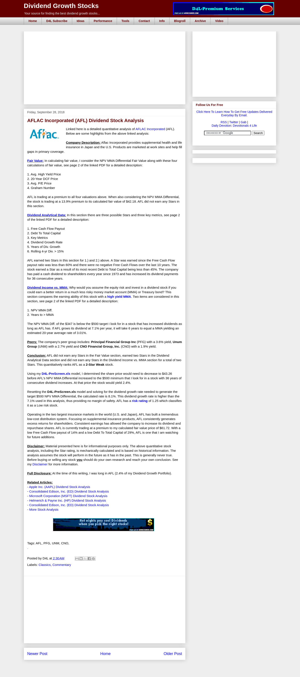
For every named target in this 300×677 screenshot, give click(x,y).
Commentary (62, 565)
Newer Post (37, 654)
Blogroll (179, 21)
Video (219, 21)
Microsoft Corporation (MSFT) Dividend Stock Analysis (68, 496)
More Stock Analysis (43, 509)
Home (33, 21)
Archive (200, 21)
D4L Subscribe (56, 21)
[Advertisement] (106, 36)
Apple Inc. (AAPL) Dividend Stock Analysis (59, 487)
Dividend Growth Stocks (61, 5)
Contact (144, 21)
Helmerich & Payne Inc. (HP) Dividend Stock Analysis (67, 500)
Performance (103, 21)
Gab (243, 122)
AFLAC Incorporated (150, 129)
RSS (224, 122)
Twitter (233, 122)
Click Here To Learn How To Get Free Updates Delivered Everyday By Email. (234, 113)
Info (162, 21)
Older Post (173, 654)
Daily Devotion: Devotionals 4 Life (234, 125)
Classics (45, 565)
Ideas (81, 21)
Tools (125, 21)
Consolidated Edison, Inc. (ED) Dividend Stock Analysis (69, 491)
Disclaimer (40, 464)
